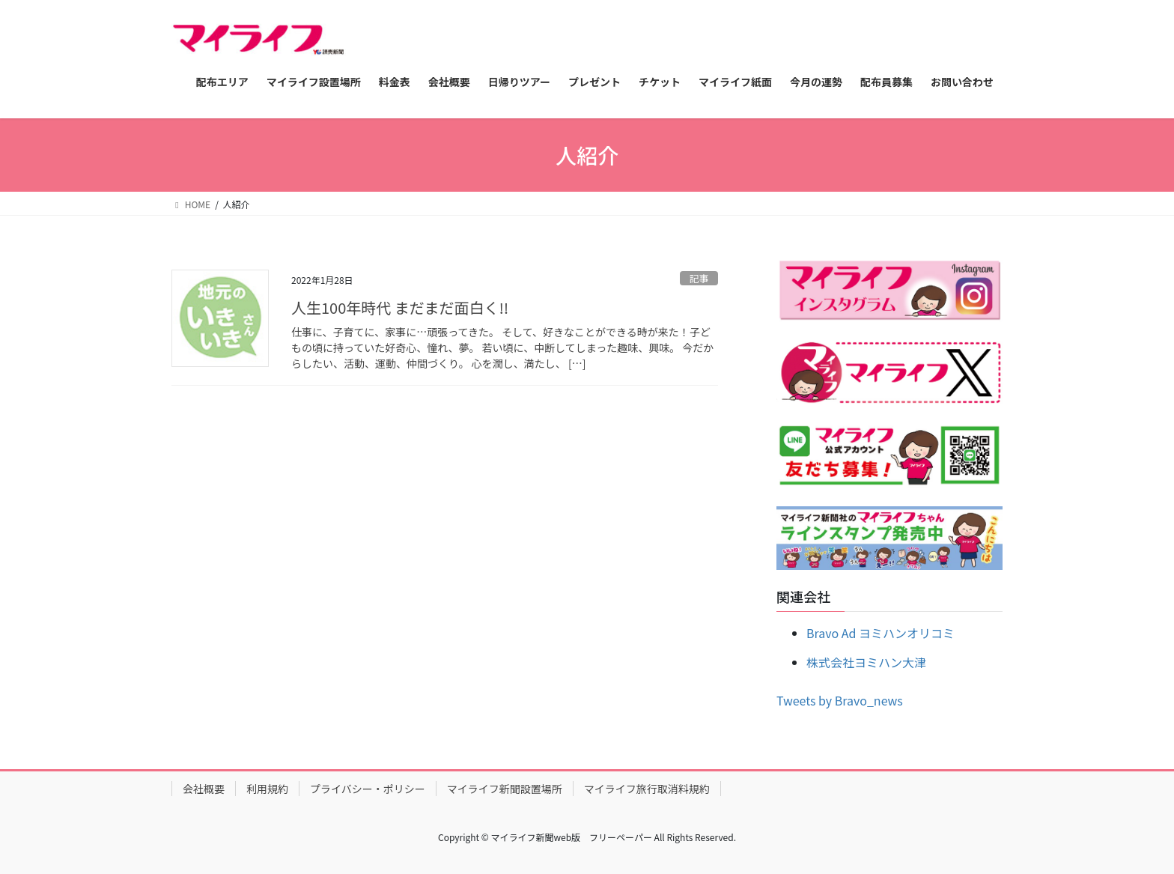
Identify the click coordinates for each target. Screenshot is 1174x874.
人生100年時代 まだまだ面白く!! (399, 307)
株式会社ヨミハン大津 (866, 662)
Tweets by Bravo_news (839, 700)
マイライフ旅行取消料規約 (647, 788)
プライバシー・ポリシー (367, 788)
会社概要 (204, 788)
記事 (699, 278)
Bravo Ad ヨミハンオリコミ (880, 633)
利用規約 (267, 788)
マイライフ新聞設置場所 (504, 788)
